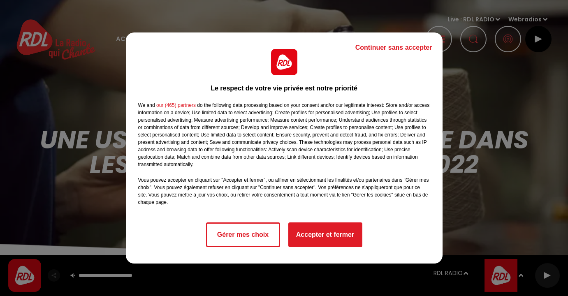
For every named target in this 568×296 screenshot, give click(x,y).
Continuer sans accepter (393, 47)
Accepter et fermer (325, 234)
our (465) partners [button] (176, 105)
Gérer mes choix (243, 234)
